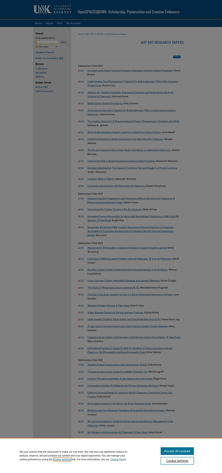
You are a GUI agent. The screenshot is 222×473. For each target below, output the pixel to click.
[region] (111, 455)
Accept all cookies (177, 451)
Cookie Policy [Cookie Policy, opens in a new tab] (118, 459)
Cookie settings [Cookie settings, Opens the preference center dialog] (177, 461)
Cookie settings (62, 459)
